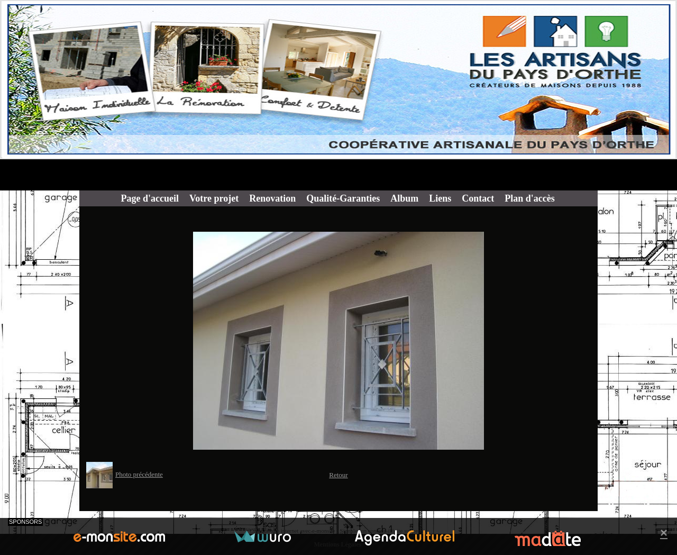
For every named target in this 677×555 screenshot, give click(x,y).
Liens (440, 198)
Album (404, 198)
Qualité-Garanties (343, 198)
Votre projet (214, 198)
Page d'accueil (150, 198)
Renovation (272, 198)
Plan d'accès (530, 198)
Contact (478, 198)
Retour (338, 475)
